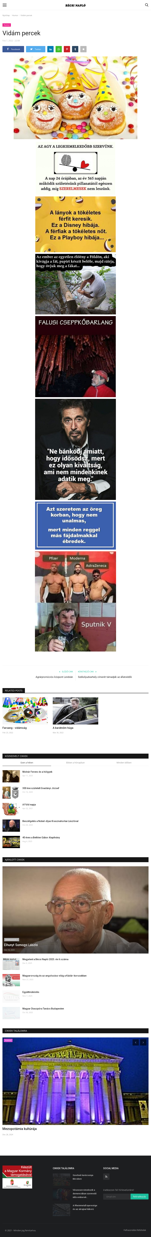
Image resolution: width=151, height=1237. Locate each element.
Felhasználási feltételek (135, 1230)
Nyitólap (6, 15)
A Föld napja (29, 804)
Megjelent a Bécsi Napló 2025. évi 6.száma (45, 959)
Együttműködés (30, 992)
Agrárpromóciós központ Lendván (54, 677)
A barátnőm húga (63, 727)
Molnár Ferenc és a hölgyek (37, 771)
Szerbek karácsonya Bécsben (83, 1177)
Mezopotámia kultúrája (19, 1129)
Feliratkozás (139, 1196)
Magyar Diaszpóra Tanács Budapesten (43, 1008)
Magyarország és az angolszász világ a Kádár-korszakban (54, 975)
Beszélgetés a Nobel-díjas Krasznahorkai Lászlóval (50, 821)
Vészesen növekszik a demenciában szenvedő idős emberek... (84, 1193)
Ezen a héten (27, 762)
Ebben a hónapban (75, 762)
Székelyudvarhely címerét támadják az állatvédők (105, 677)
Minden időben (124, 762)
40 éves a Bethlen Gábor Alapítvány (41, 837)
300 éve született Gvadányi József (40, 788)
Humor (15, 15)
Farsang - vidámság (14, 727)
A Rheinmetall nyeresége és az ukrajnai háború (85, 1207)
